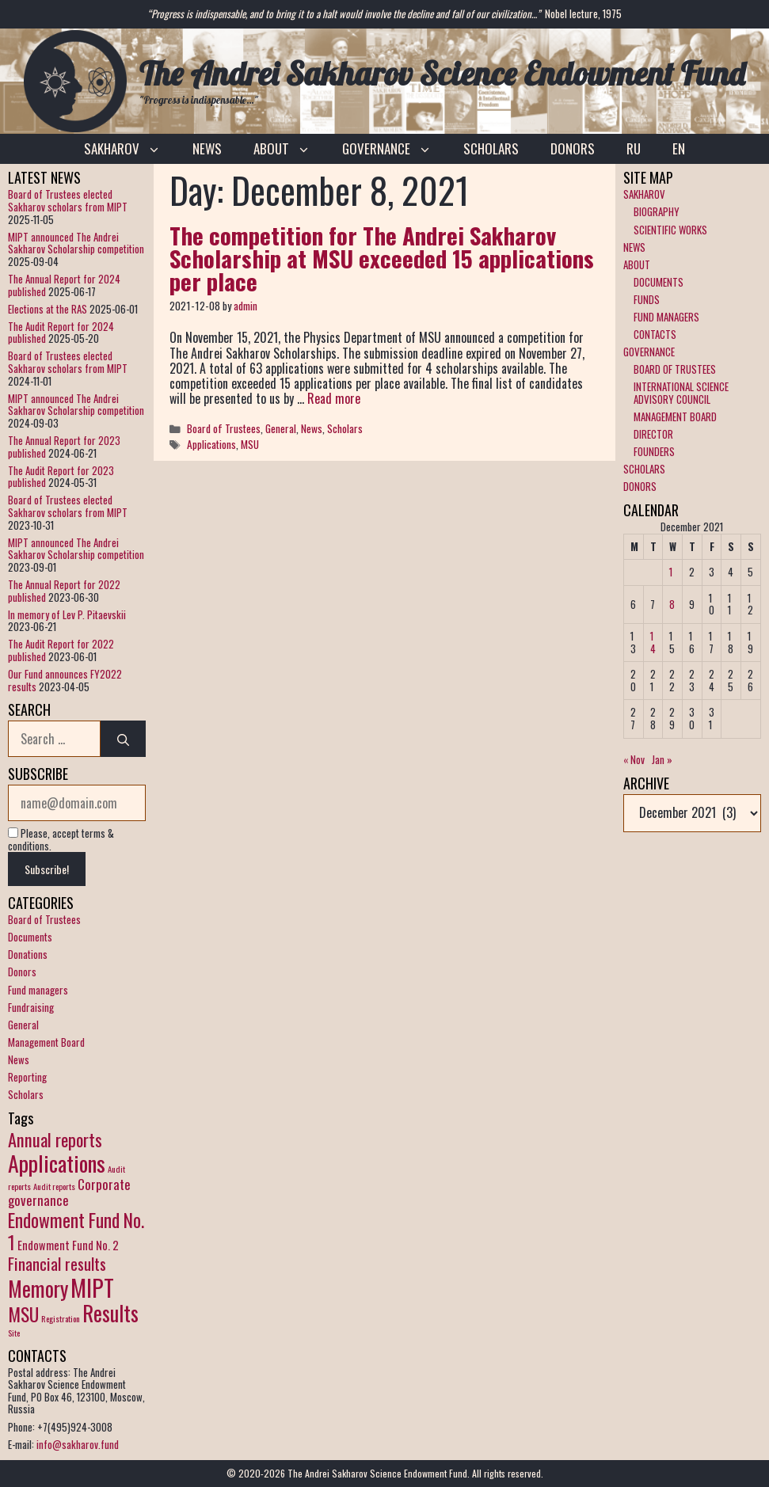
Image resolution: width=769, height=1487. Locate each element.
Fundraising (31, 1007)
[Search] (123, 739)
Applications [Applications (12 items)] (56, 1163)
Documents (30, 937)
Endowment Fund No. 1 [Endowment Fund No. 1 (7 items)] (76, 1231)
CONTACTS (655, 334)
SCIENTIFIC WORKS (670, 230)
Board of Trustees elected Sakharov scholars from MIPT (68, 200)
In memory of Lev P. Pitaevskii (67, 614)
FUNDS (647, 299)
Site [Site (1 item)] (14, 1332)
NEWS (207, 148)
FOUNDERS (654, 451)
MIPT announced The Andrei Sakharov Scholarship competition (76, 243)
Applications (211, 444)
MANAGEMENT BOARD (675, 416)
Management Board (46, 1042)
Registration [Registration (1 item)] (60, 1318)
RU (633, 148)
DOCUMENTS (658, 282)
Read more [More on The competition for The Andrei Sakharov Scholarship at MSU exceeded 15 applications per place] (333, 398)
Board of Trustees (224, 428)
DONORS (572, 148)
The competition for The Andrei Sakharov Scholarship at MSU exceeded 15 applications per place (381, 258)
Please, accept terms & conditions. (61, 839)
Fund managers (38, 990)
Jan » (662, 759)
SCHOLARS (491, 148)
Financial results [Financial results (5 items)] (57, 1263)
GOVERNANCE (394, 149)
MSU (250, 444)
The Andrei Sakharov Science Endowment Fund (442, 73)
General (280, 428)
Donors (22, 971)
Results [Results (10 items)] (110, 1313)
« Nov (634, 759)
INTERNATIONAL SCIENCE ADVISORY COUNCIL (681, 392)
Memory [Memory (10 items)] (38, 1288)
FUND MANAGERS (666, 317)
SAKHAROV (130, 149)
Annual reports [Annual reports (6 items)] (55, 1139)
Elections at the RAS (47, 309)
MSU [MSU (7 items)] (23, 1314)
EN (678, 148)
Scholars (345, 428)
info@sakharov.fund (77, 1444)
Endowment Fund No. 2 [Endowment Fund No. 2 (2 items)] (68, 1245)
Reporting (27, 1077)
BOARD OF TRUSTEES (675, 369)
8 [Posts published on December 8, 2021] (672, 604)
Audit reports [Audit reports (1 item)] (54, 1186)
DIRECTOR (653, 434)
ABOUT (289, 149)
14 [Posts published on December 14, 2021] (653, 642)
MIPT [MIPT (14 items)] (92, 1287)
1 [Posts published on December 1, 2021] (670, 572)
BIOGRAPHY (657, 211)
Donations (28, 954)
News (311, 428)
